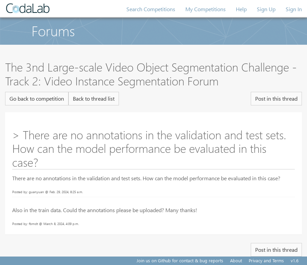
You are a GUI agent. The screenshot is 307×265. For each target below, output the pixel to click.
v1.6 (295, 260)
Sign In (294, 9)
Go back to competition (36, 98)
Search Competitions (150, 9)
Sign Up (266, 9)
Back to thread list (94, 98)
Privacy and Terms (266, 260)
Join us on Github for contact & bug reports (180, 260)
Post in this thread (276, 98)
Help (241, 9)
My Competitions (205, 9)
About (236, 260)
